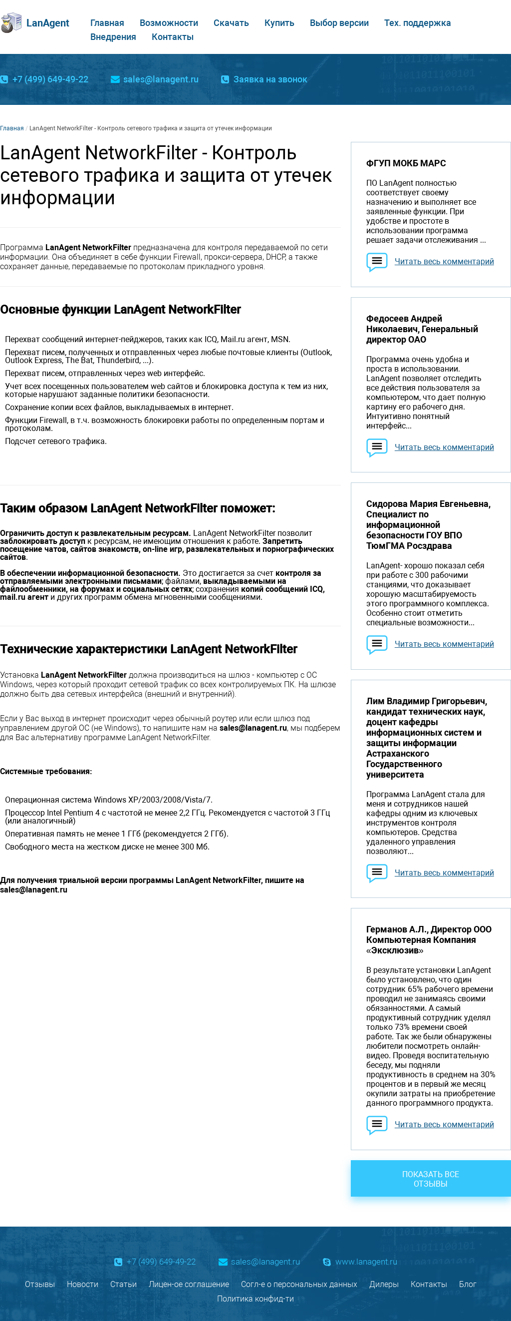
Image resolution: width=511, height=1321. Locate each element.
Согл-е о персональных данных (299, 1284)
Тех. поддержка (417, 22)
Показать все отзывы (430, 1179)
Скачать (231, 22)
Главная (107, 22)
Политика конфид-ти (255, 1299)
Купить (279, 22)
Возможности (169, 22)
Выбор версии (339, 22)
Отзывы (40, 1284)
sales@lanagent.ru (161, 79)
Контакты (173, 36)
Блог (468, 1284)
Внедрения (113, 36)
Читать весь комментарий (444, 261)
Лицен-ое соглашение (189, 1284)
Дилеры (384, 1284)
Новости (82, 1284)
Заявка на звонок (270, 79)
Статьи (123, 1284)
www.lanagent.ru (366, 1262)
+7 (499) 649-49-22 (50, 79)
